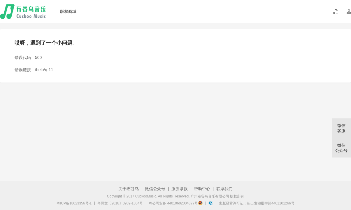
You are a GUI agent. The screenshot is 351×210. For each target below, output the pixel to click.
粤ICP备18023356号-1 (74, 203)
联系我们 (224, 189)
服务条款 (179, 189)
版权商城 (68, 11)
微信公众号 (155, 189)
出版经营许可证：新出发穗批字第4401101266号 (256, 203)
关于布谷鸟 (128, 189)
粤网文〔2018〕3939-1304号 (120, 203)
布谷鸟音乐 (22, 11)
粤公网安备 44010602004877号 (176, 203)
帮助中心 (202, 189)
